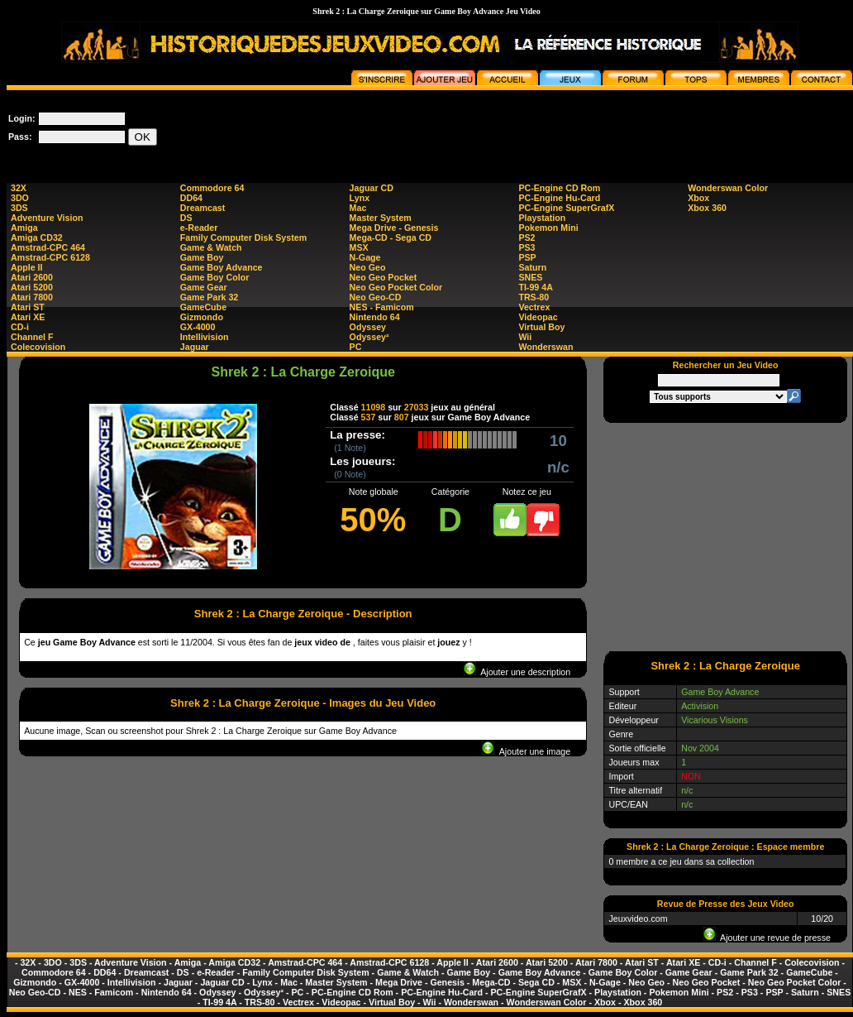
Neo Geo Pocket (383, 277)
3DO (20, 198)
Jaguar (194, 347)
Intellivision (204, 337)
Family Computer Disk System (243, 237)
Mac (358, 208)
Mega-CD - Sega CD (390, 237)
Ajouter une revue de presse (767, 938)
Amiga (24, 228)
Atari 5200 (32, 287)
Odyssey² (369, 337)
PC (356, 347)
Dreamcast (203, 208)
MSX (359, 247)
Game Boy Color (215, 277)
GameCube (203, 307)
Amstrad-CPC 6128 (50, 257)
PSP (527, 257)
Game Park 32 (209, 297)
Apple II (26, 267)
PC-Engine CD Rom (559, 188)
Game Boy (202, 257)
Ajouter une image (526, 751)
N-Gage (365, 257)
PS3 (526, 247)
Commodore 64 (212, 188)
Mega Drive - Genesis (394, 228)
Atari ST (28, 307)
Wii (524, 337)
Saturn (532, 267)
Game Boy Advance (221, 267)
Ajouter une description (517, 672)
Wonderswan (545, 347)
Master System (381, 218)
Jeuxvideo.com (637, 918)
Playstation (541, 218)
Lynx (359, 198)
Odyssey (368, 327)
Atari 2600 (32, 277)
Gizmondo (201, 317)
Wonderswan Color (728, 188)
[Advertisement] (725, 536)
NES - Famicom (382, 307)
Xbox (698, 198)
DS (186, 218)
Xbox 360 (707, 208)
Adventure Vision (47, 218)
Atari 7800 (32, 297)
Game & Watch (211, 247)
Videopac (537, 317)
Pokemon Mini (548, 228)
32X (18, 188)
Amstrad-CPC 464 (48, 247)
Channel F (32, 337)
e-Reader (199, 228)
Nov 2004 (700, 748)
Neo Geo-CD (376, 297)
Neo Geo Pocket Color (396, 287)
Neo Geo (368, 267)
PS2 (526, 237)
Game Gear (203, 287)
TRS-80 (533, 297)
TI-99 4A (535, 287)
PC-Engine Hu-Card (559, 198)
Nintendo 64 (375, 317)
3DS (19, 208)
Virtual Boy (541, 327)
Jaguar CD (371, 188)
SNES (530, 277)
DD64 (191, 198)
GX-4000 (198, 327)
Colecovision (38, 347)
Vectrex (534, 307)
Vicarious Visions (714, 720)
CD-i (20, 327)
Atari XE (28, 317)
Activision (699, 706)
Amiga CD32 (37, 237)
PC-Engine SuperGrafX (566, 208)
